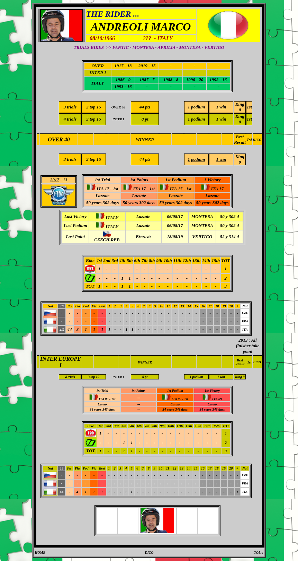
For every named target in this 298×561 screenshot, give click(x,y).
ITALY (97, 83)
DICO (257, 140)
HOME (40, 552)
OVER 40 (59, 139)
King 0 (239, 107)
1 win (221, 119)
